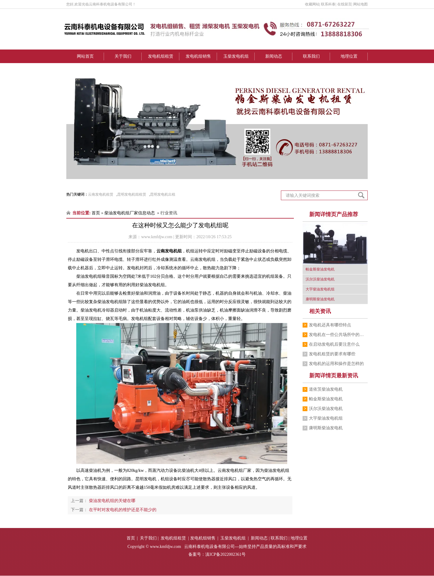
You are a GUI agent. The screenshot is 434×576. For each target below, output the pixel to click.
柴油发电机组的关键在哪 (111, 501)
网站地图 (360, 4)
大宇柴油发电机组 (326, 418)
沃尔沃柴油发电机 (326, 408)
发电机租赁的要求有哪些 (332, 354)
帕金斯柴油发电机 (326, 399)
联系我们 (311, 56)
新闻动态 (273, 56)
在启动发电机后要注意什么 (334, 344)
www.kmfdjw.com (156, 237)
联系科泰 (328, 4)
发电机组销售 (198, 56)
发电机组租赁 (160, 56)
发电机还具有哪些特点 (330, 325)
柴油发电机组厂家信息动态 (129, 213)
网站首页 (85, 56)
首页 (96, 213)
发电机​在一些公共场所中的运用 (338, 334)
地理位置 (349, 56)
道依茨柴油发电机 (326, 389)
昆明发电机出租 (162, 194)
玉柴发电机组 (236, 56)
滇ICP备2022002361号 (225, 554)
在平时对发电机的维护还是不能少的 (122, 510)
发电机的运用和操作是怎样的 (336, 363)
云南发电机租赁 (100, 194)
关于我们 (123, 56)
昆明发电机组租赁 (131, 194)
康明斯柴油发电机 (326, 428)
